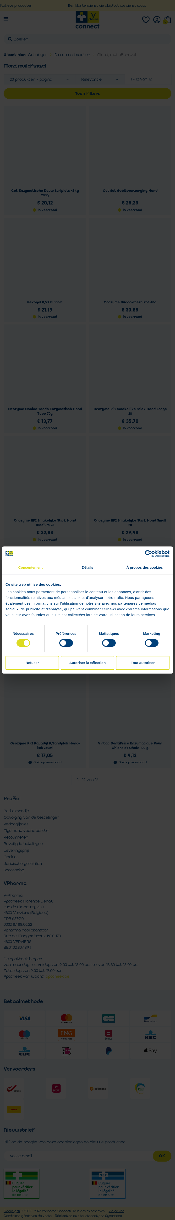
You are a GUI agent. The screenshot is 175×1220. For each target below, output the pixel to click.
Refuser (32, 663)
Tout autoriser (143, 663)
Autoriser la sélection (87, 663)
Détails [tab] (87, 567)
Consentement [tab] (30, 567)
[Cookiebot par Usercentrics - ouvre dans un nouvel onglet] (149, 553)
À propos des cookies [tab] (144, 567)
